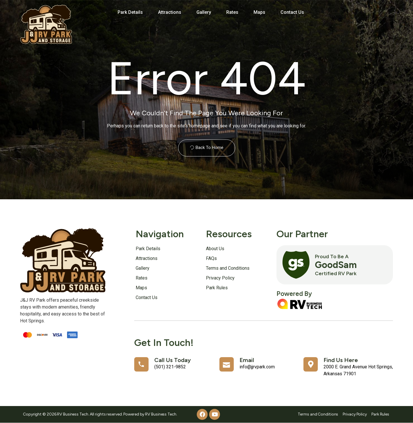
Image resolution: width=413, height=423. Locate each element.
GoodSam (336, 264)
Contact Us (292, 12)
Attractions (169, 12)
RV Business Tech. (161, 414)
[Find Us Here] (310, 364)
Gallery (203, 12)
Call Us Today (172, 360)
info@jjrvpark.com (257, 367)
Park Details (130, 12)
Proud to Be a (331, 256)
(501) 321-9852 (170, 367)
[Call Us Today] (141, 364)
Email (246, 360)
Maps (259, 12)
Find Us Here (341, 360)
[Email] (226, 364)
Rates (232, 12)
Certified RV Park (335, 273)
